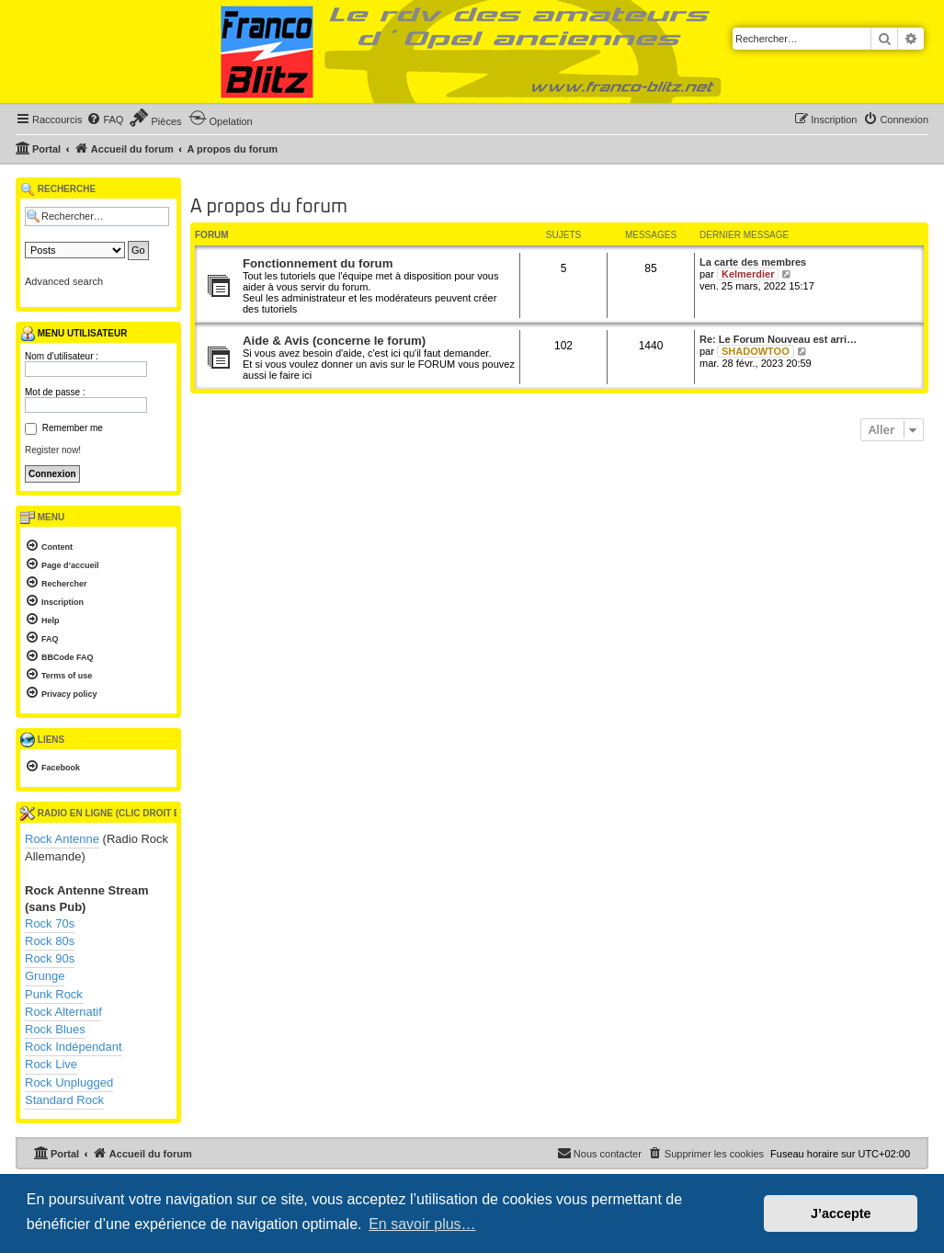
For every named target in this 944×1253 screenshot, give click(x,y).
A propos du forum (268, 207)
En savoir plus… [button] (422, 1224)
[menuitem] (104, 119)
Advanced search (64, 281)
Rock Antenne (62, 839)
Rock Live (51, 1064)
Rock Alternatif (63, 1012)
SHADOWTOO (756, 351)
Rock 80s (49, 941)
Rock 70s (49, 923)
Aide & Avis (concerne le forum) (334, 340)
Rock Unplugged (69, 1082)
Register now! (53, 450)
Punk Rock (54, 994)
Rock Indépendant (73, 1047)
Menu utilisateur (73, 333)
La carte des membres (752, 262)
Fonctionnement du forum (317, 263)
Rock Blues (55, 1029)
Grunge (44, 976)
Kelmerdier (748, 273)
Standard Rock (64, 1100)
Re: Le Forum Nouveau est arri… (778, 339)
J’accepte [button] (841, 1213)
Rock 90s (49, 958)
